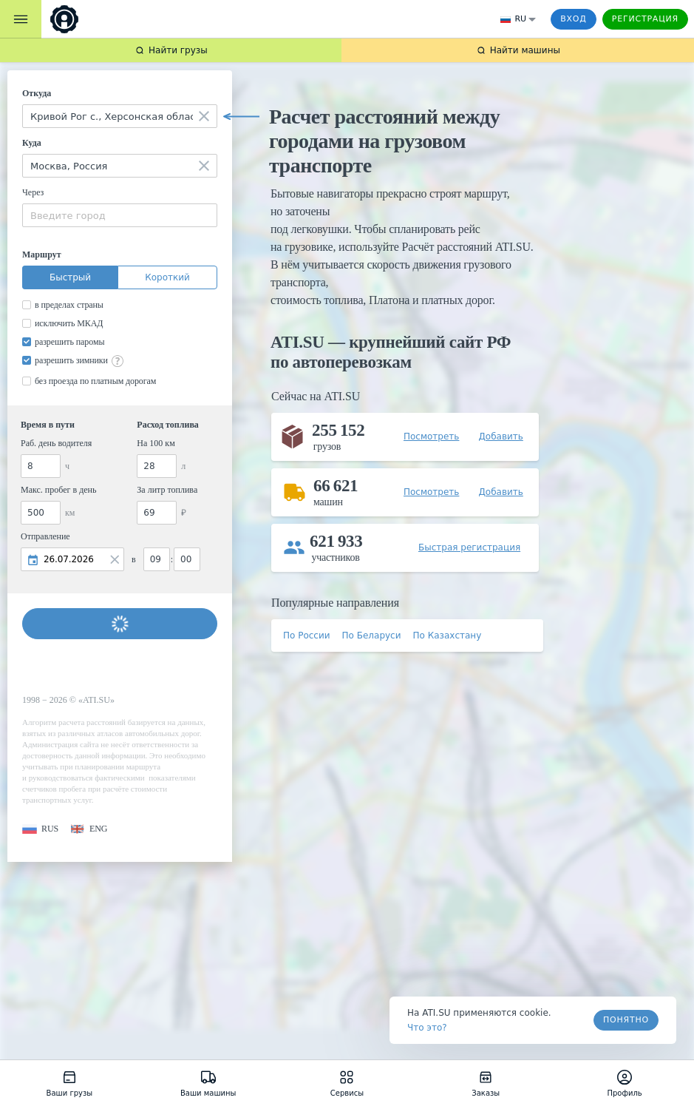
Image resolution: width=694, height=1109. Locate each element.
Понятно (626, 1020)
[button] (40, 829)
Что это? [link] (427, 1027)
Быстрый (70, 277)
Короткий (167, 277)
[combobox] (119, 116)
